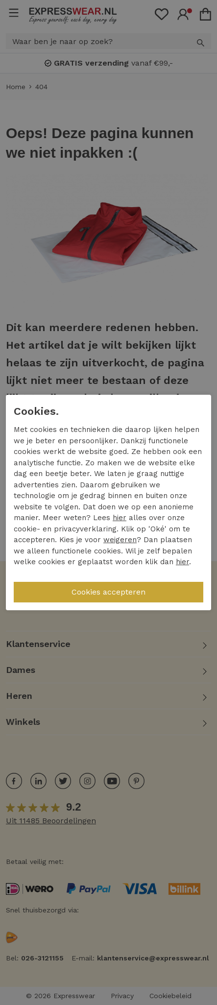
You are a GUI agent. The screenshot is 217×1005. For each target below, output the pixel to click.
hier (119, 517)
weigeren (120, 539)
